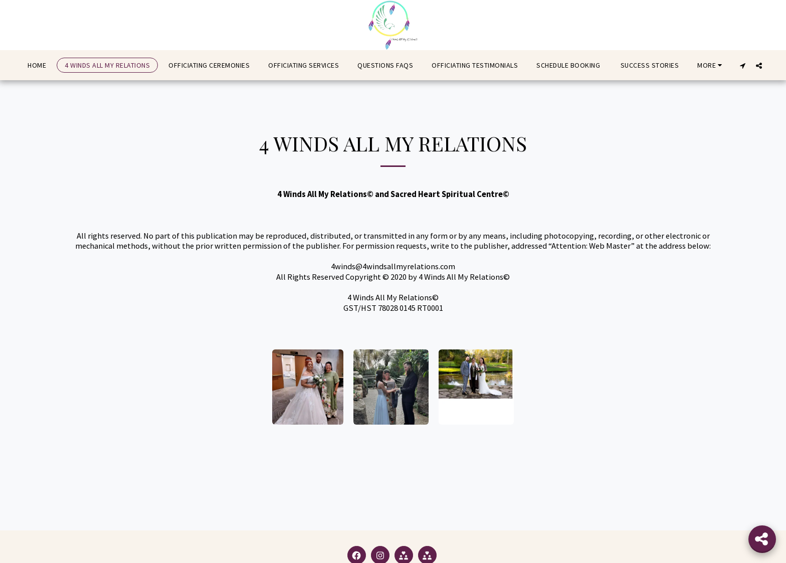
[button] (742, 65)
